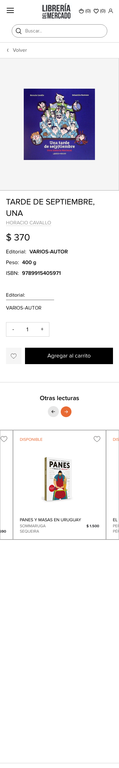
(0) (85, 11)
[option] (59, 124)
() (100, 11)
